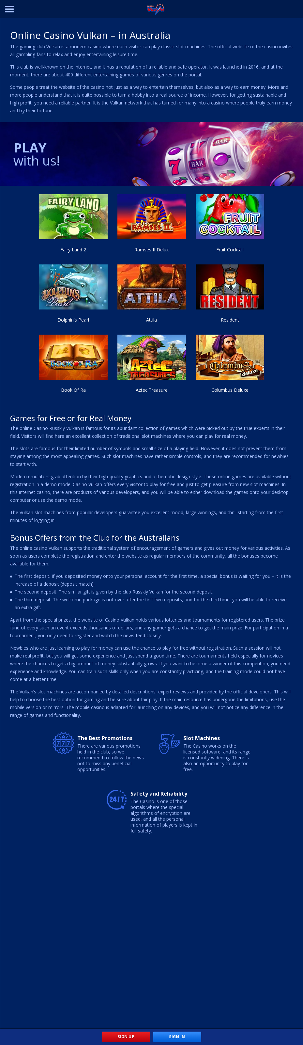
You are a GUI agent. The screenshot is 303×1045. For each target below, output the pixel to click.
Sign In (177, 1036)
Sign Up (125, 1036)
